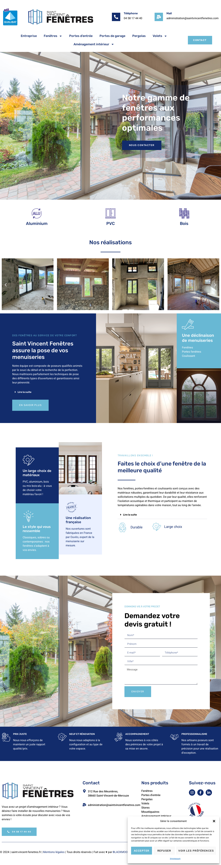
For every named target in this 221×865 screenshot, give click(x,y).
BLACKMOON (121, 855)
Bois (184, 224)
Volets (160, 36)
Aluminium (37, 224)
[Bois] (184, 214)
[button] (214, 821)
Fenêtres (53, 36)
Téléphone (131, 13)
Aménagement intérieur (94, 44)
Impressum (175, 858)
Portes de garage (112, 36)
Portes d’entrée (81, 36)
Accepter (141, 850)
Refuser (164, 850)
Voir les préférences (196, 850)
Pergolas (139, 36)
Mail (169, 13)
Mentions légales (53, 855)
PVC (110, 224)
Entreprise (29, 36)
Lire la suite (24, 393)
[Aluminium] (37, 214)
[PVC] (110, 214)
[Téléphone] (116, 17)
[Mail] (159, 17)
